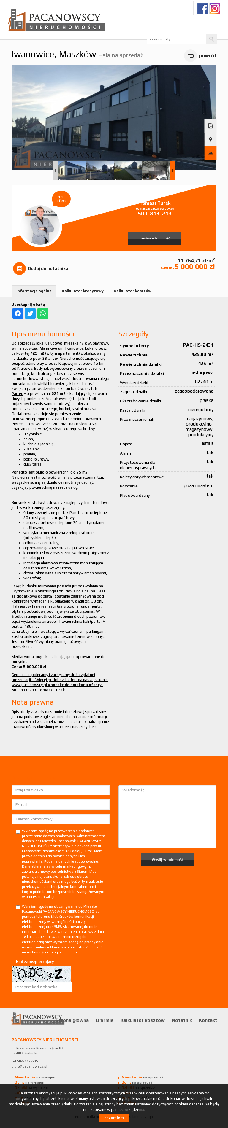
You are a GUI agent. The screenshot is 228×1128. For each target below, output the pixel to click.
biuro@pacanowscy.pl (29, 1066)
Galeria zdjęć (211, 153)
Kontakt (208, 1020)
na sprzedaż (142, 1077)
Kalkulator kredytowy (83, 291)
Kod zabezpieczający (35, 962)
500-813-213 (155, 213)
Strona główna (72, 1020)
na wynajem (35, 1077)
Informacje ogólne (34, 291)
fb (202, 8)
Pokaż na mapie (211, 139)
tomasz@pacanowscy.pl (155, 208)
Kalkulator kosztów (132, 291)
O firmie (104, 1020)
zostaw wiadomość (155, 238)
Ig (214, 8)
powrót (207, 55)
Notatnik (182, 1020)
